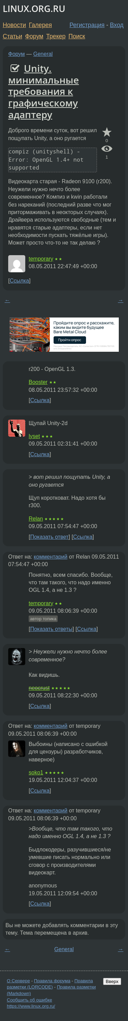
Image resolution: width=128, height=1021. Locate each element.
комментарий (51, 557)
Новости (14, 25)
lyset (34, 436)
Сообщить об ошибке (29, 1000)
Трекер (56, 36)
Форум (34, 36)
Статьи (12, 36)
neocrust (39, 688)
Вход (117, 25)
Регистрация (87, 25)
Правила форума (52, 980)
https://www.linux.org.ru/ (31, 1006)
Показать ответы (51, 629)
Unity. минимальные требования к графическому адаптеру (43, 91)
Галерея (40, 25)
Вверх (112, 981)
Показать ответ (49, 537)
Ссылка (19, 281)
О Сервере (18, 980)
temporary (41, 259)
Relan (36, 519)
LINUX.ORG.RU (34, 9)
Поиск (77, 36)
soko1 (36, 772)
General (43, 54)
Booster (38, 382)
